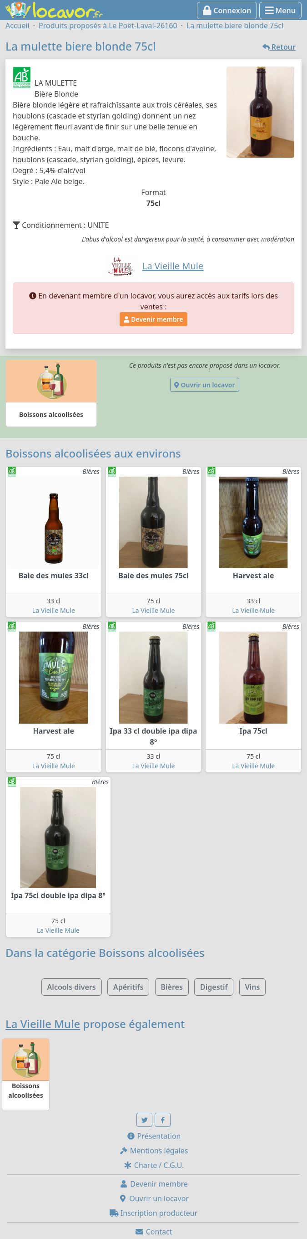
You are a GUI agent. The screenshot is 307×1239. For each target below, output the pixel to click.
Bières (172, 987)
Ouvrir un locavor (204, 384)
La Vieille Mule (53, 610)
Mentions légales (153, 1151)
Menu (280, 10)
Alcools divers (71, 987)
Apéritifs (128, 987)
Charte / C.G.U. (153, 1165)
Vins (252, 987)
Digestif (213, 987)
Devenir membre (153, 319)
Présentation (153, 1136)
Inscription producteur (154, 1213)
